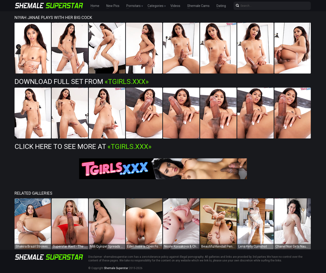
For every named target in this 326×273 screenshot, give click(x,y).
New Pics (112, 6)
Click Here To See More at (83, 146)
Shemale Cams (198, 6)
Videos (175, 6)
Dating (221, 6)
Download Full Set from (82, 81)
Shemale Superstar (116, 268)
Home (95, 6)
